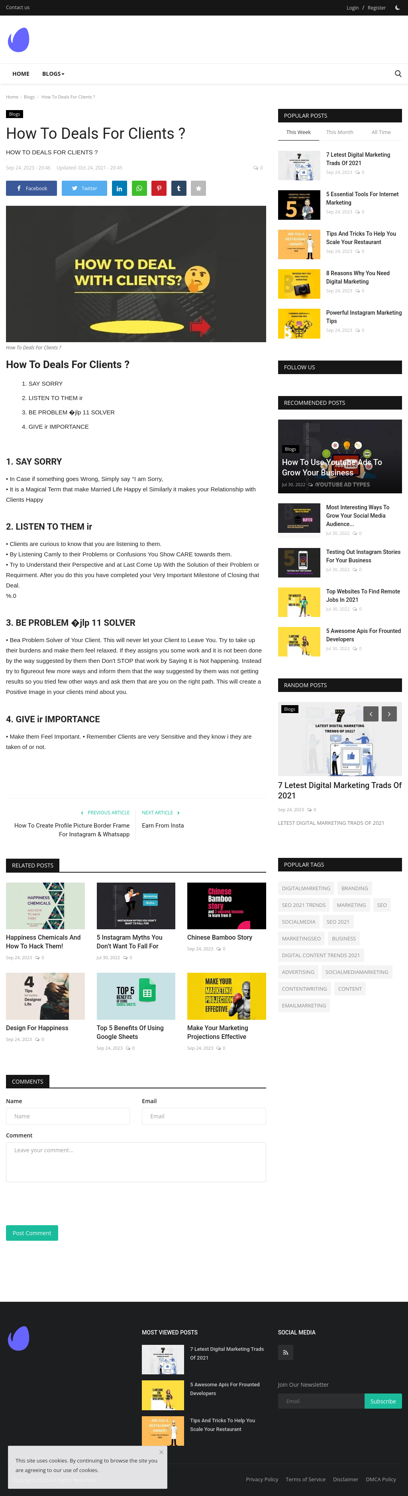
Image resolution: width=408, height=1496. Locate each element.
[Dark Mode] (397, 8)
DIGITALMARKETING (306, 888)
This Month (339, 132)
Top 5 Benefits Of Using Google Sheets (130, 1032)
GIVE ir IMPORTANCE (59, 426)
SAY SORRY (46, 383)
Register (377, 7)
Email (149, 1101)
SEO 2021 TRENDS (304, 905)
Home (20, 73)
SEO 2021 (338, 921)
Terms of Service (306, 1479)
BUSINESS (344, 938)
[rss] (285, 1352)
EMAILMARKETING (304, 1005)
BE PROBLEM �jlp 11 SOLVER (72, 412)
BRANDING (354, 888)
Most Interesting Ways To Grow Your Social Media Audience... (358, 515)
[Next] (390, 713)
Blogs (29, 97)
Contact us (17, 7)
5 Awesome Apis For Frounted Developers (363, 635)
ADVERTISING (298, 972)
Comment (19, 1135)
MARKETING (351, 905)
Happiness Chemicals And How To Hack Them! (43, 942)
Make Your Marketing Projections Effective (217, 1032)
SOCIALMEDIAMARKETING (357, 972)
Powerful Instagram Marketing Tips (364, 316)
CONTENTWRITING (304, 988)
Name (14, 1101)
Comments (27, 1081)
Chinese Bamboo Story (219, 937)
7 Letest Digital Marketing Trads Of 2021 (358, 159)
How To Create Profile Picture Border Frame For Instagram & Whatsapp (71, 830)
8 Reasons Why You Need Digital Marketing (358, 277)
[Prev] (369, 713)
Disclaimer (346, 1479)
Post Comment (32, 1233)
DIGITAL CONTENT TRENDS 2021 (321, 955)
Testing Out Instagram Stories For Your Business (363, 556)
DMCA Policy (381, 1479)
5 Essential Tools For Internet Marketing (362, 198)
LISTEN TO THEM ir (56, 397)
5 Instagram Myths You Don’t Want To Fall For (130, 942)
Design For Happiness (37, 1028)
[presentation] (66, 1203)
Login (353, 7)
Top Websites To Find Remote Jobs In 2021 (363, 595)
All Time (381, 132)
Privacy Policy (262, 1479)
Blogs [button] (53, 73)
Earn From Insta (163, 825)
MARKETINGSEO (301, 938)
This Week (298, 132)
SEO (382, 905)
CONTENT (350, 988)
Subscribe (383, 1401)
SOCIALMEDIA (299, 921)
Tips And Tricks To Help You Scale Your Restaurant (361, 238)
